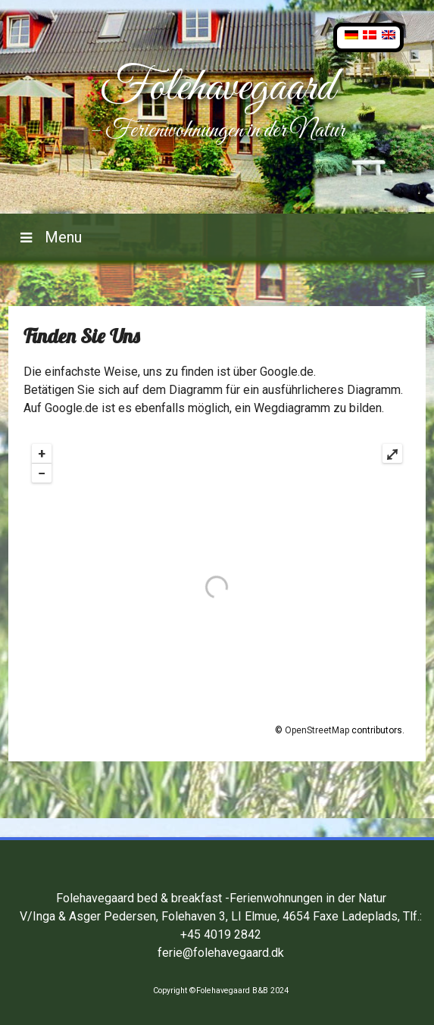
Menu (61, 237)
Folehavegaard (217, 88)
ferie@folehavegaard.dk (221, 952)
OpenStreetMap (317, 730)
